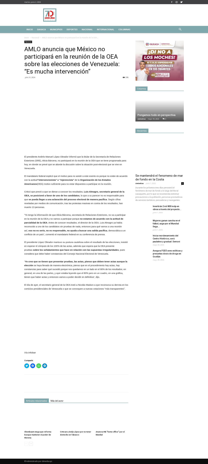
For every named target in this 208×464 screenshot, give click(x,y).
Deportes (72, 29)
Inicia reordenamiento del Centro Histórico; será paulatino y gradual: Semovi (166, 238)
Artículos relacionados (36, 401)
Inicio (29, 29)
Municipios (56, 29)
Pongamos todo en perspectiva (156, 115)
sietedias (142, 119)
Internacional (105, 29)
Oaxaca (41, 29)
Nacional (87, 29)
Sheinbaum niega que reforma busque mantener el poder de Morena (37, 435)
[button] (180, 29)
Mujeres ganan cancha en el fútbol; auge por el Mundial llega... (166, 223)
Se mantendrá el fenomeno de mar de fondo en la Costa (159, 177)
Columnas (124, 29)
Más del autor (57, 401)
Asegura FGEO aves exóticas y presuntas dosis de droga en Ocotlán (168, 253)
